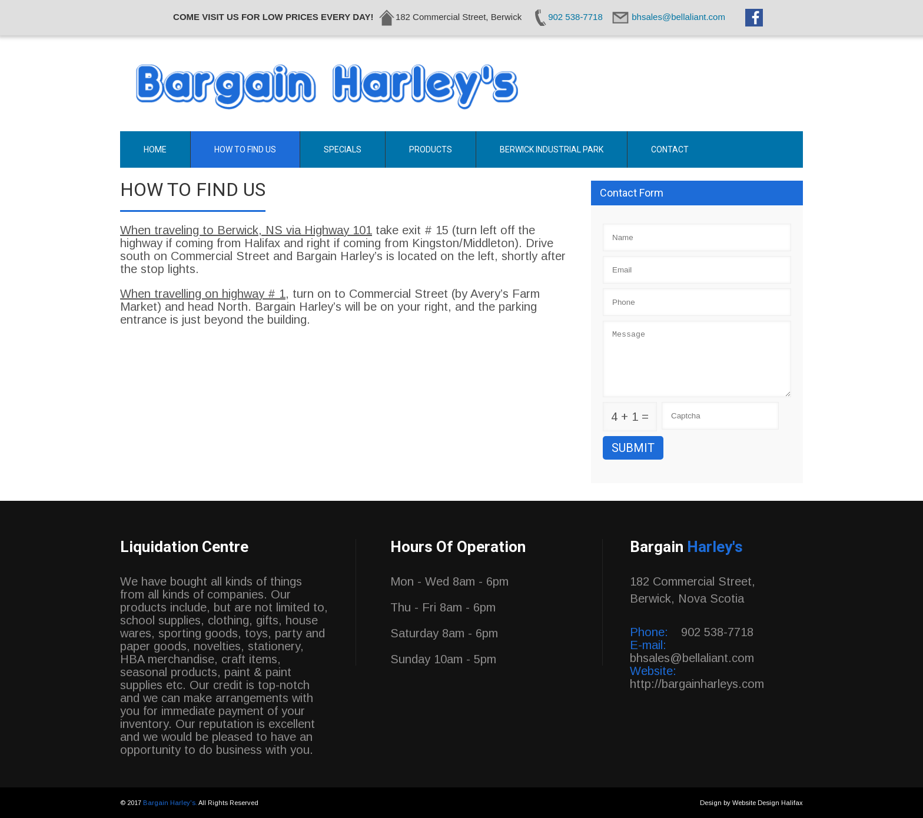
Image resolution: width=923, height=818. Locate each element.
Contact (670, 149)
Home (155, 149)
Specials (342, 149)
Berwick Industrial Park (551, 149)
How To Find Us (245, 149)
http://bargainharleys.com (697, 683)
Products (430, 149)
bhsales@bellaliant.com (692, 657)
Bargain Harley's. (170, 802)
